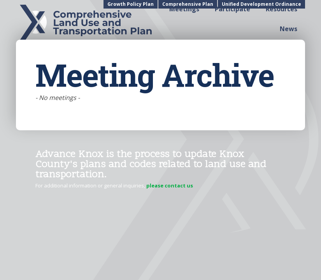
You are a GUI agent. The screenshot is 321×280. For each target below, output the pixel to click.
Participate (232, 9)
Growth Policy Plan (130, 4)
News (288, 28)
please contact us (169, 185)
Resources (281, 9)
